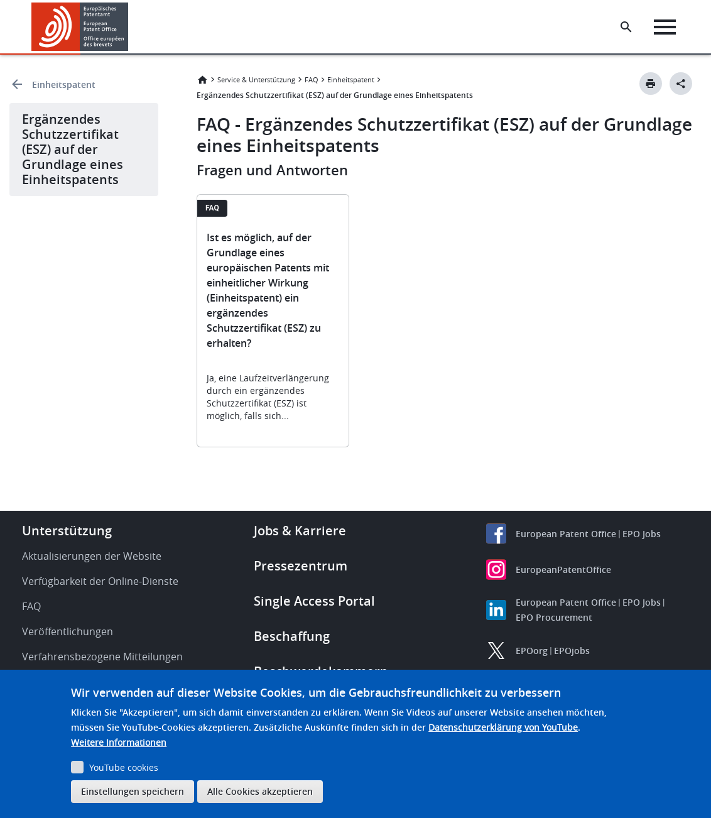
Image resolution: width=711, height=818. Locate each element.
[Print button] (650, 83)
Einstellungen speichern (132, 791)
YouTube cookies (123, 767)
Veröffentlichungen (67, 631)
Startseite (202, 79)
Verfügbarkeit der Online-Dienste (100, 581)
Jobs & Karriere (300, 530)
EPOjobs (572, 651)
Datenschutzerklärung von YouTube (503, 727)
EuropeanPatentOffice (563, 569)
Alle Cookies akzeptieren (260, 791)
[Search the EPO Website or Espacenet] (626, 27)
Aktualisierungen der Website (91, 556)
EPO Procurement (554, 617)
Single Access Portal (314, 600)
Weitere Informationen (118, 742)
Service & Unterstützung (256, 79)
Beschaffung (292, 636)
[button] (130, 27)
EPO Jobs (641, 534)
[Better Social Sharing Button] (681, 83)
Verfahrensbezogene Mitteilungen (102, 656)
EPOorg (532, 651)
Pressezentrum (300, 565)
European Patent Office (566, 534)
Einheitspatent (63, 84)
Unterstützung (67, 530)
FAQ (311, 79)
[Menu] (665, 27)
